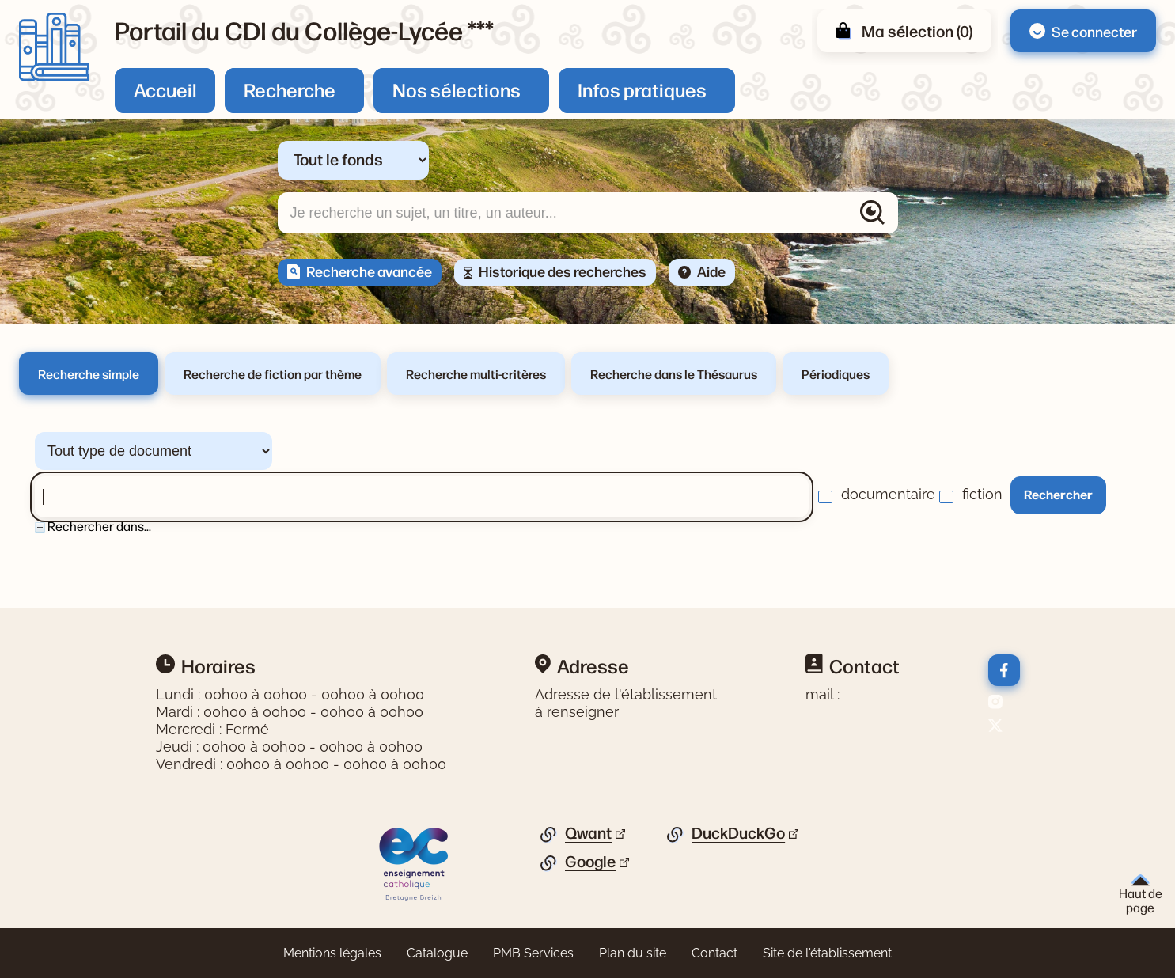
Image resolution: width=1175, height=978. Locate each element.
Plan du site (632, 953)
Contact (714, 953)
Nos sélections (456, 89)
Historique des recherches (562, 270)
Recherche (289, 89)
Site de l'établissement (827, 953)
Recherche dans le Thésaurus (673, 373)
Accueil (165, 89)
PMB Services (533, 953)
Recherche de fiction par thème (273, 373)
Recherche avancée (369, 270)
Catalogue (437, 953)
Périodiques (836, 373)
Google (590, 861)
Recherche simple (88, 373)
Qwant (588, 833)
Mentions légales (332, 953)
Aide (711, 270)
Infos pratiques (642, 89)
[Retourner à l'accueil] (54, 47)
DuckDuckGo (738, 833)
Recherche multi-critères (476, 373)
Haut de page (1140, 894)
